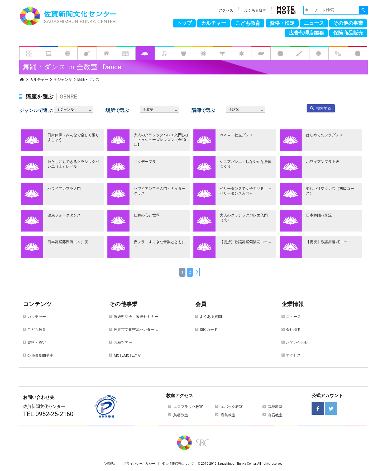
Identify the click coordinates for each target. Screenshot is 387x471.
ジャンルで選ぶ (35, 110)
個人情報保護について (178, 463)
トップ (184, 23)
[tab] (29, 53)
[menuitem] (22, 79)
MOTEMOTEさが (127, 355)
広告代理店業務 (306, 33)
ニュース (314, 23)
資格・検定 (282, 23)
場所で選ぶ (117, 110)
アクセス (225, 10)
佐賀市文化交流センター (134, 329)
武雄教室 (275, 406)
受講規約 (110, 463)
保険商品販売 (348, 33)
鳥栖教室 (180, 415)
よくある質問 (255, 10)
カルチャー (213, 23)
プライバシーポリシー (139, 463)
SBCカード (209, 329)
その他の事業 (348, 23)
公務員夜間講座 (40, 355)
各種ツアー (123, 342)
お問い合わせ (297, 342)
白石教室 (275, 415)
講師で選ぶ (203, 110)
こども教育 (247, 23)
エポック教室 (232, 406)
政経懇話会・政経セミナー (136, 316)
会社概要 (293, 329)
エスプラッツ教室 (188, 406)
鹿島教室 (228, 415)
